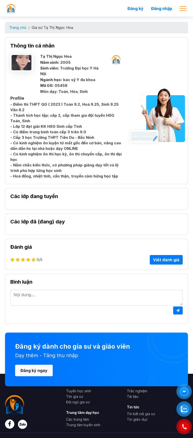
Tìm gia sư (74, 396)
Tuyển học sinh (78, 391)
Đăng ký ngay (33, 370)
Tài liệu (132, 396)
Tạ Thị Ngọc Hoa (56, 56)
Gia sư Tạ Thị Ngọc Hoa (52, 27)
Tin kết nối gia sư (141, 414)
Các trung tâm (77, 419)
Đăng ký (135, 8)
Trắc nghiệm (137, 391)
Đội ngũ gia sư (78, 402)
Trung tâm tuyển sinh (83, 425)
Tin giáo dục (137, 419)
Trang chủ (17, 27)
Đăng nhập (161, 8)
